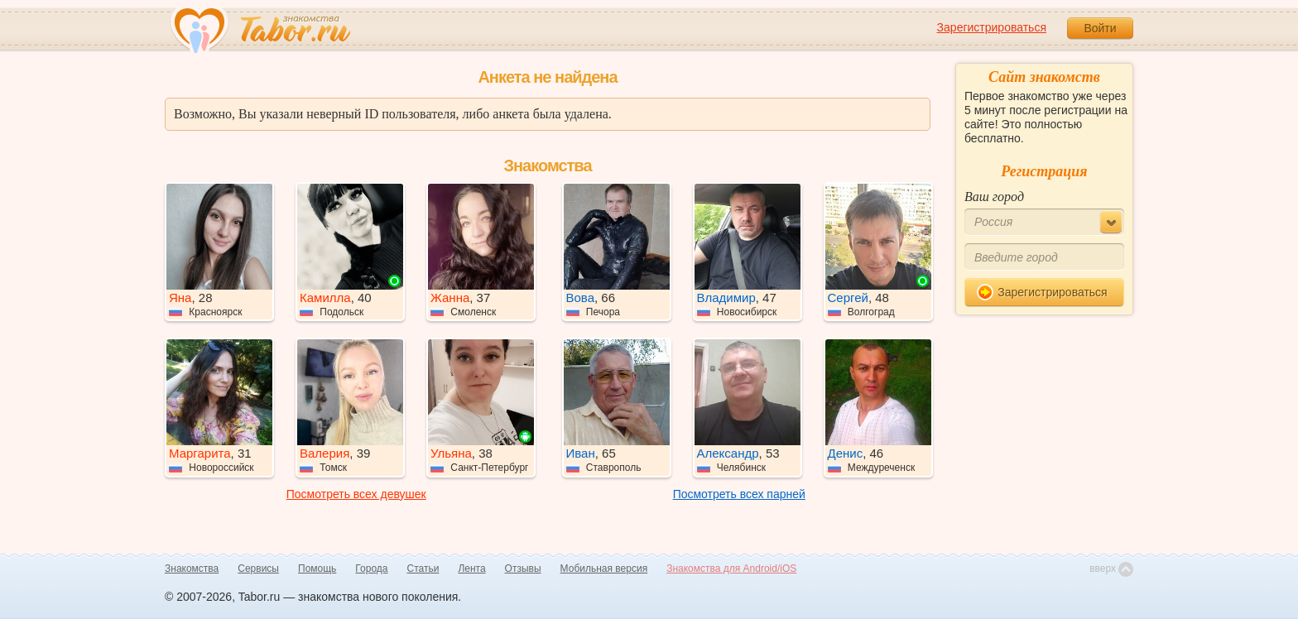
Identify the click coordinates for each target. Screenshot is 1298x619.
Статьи (423, 568)
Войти (1100, 28)
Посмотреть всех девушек (356, 494)
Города (371, 568)
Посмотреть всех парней (739, 494)
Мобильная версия (604, 568)
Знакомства (192, 568)
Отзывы (523, 568)
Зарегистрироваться (991, 27)
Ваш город (994, 197)
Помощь (317, 568)
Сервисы (258, 568)
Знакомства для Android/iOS (731, 568)
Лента (471, 568)
